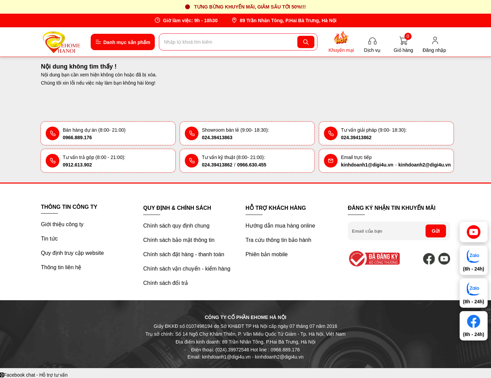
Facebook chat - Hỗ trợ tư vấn (34, 375)
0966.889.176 (77, 137)
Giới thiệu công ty (62, 224)
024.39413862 (356, 137)
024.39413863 (217, 137)
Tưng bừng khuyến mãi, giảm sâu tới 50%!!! (250, 7)
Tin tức (49, 239)
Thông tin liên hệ (61, 267)
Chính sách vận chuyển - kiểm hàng (186, 269)
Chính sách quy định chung (176, 226)
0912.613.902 (77, 165)
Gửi (436, 231)
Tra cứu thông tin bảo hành (278, 240)
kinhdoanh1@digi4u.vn (367, 165)
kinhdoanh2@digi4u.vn (424, 165)
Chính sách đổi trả (165, 283)
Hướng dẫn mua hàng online (280, 226)
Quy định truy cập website (72, 253)
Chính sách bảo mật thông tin (178, 240)
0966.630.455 (251, 165)
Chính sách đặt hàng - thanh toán (183, 254)
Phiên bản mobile (267, 254)
